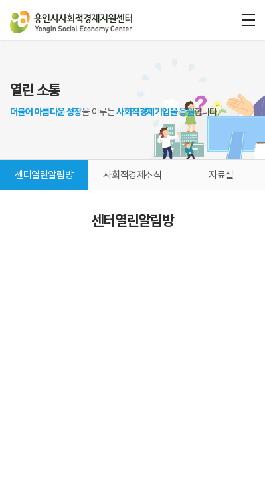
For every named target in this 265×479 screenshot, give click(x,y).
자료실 (221, 175)
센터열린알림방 (44, 175)
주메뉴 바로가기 (0, 0)
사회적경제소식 (132, 175)
